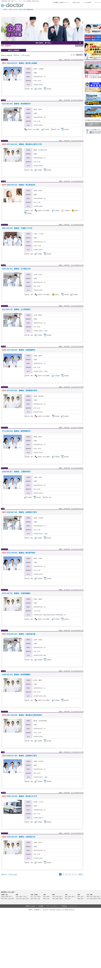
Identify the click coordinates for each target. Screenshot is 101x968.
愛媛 (79, 898)
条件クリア (80, 45)
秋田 (6, 898)
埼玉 (25, 896)
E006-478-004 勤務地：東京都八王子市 (22, 796)
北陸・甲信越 (34, 894)
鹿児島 (95, 898)
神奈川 (21, 896)
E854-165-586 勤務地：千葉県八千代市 (17, 228)
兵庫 (57, 896)
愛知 (44, 898)
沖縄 (99, 898)
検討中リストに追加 (75, 63)
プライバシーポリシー (52, 906)
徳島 (79, 896)
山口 (69, 898)
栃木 (24, 898)
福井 (39, 896)
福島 (13, 898)
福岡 (88, 896)
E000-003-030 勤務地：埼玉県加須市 (21, 185)
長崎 (95, 896)
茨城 (20, 898)
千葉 (17, 898)
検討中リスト (86, 6)
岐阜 (44, 896)
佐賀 (91, 896)
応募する (72, 93)
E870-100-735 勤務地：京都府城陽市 (16, 593)
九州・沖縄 (89, 894)
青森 (7, 896)
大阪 (53, 896)
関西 (53, 894)
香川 (82, 896)
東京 (17, 896)
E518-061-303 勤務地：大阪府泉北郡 (21, 634)
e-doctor (12, 5)
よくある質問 (87, 2)
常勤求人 (8, 13)
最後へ (81, 874)
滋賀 (57, 898)
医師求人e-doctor (30, 906)
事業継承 (66, 13)
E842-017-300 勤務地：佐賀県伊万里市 (22, 756)
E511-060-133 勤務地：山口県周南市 (16, 309)
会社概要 (40, 906)
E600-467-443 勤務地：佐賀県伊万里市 (22, 512)
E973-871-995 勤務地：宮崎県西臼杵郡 (22, 390)
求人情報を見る (52, 93)
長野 (35, 898)
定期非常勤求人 (22, 13)
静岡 (48, 896)
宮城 (2, 898)
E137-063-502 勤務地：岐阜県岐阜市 (16, 104)
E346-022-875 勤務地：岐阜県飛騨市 (16, 674)
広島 (66, 898)
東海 (44, 894)
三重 (48, 898)
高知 (82, 898)
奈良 (60, 896)
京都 (53, 898)
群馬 (27, 898)
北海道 (2, 896)
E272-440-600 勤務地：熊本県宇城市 (21, 553)
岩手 (10, 896)
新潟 (32, 898)
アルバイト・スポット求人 (37, 13)
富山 (32, 896)
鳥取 (66, 896)
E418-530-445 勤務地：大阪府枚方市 (21, 837)
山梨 (39, 898)
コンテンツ (80, 13)
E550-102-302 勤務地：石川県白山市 (16, 269)
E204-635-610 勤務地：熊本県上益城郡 (22, 63)
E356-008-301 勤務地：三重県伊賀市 (16, 472)
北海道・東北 (4, 894)
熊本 (98, 896)
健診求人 (51, 13)
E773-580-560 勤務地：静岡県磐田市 (16, 431)
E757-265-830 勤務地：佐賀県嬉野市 (21, 350)
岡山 (73, 896)
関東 (17, 894)
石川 (35, 896)
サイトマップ (73, 906)
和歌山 (61, 898)
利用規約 (64, 906)
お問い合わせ (76, 2)
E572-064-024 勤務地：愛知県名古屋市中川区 (24, 144)
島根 (69, 896)
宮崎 (91, 898)
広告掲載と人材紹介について (61, 2)
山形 (9, 898)
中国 (66, 894)
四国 (79, 894)
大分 (88, 898)
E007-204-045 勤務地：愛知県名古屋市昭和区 (24, 715)
